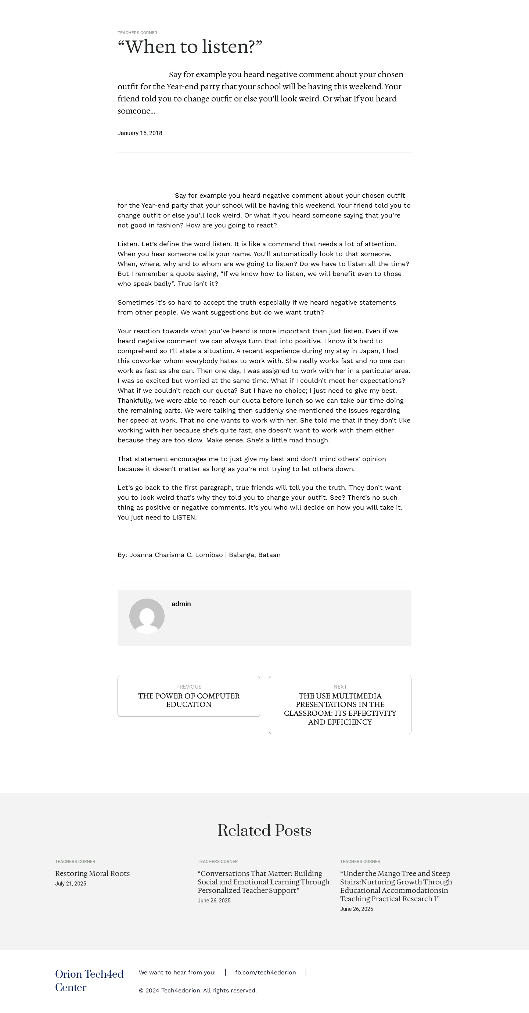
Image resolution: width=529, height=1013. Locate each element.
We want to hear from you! (177, 972)
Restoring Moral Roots (92, 873)
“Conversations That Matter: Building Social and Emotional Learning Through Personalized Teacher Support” (264, 882)
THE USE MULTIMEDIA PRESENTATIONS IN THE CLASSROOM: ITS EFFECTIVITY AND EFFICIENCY (340, 709)
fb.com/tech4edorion (265, 972)
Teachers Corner (137, 32)
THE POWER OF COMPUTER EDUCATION (189, 700)
